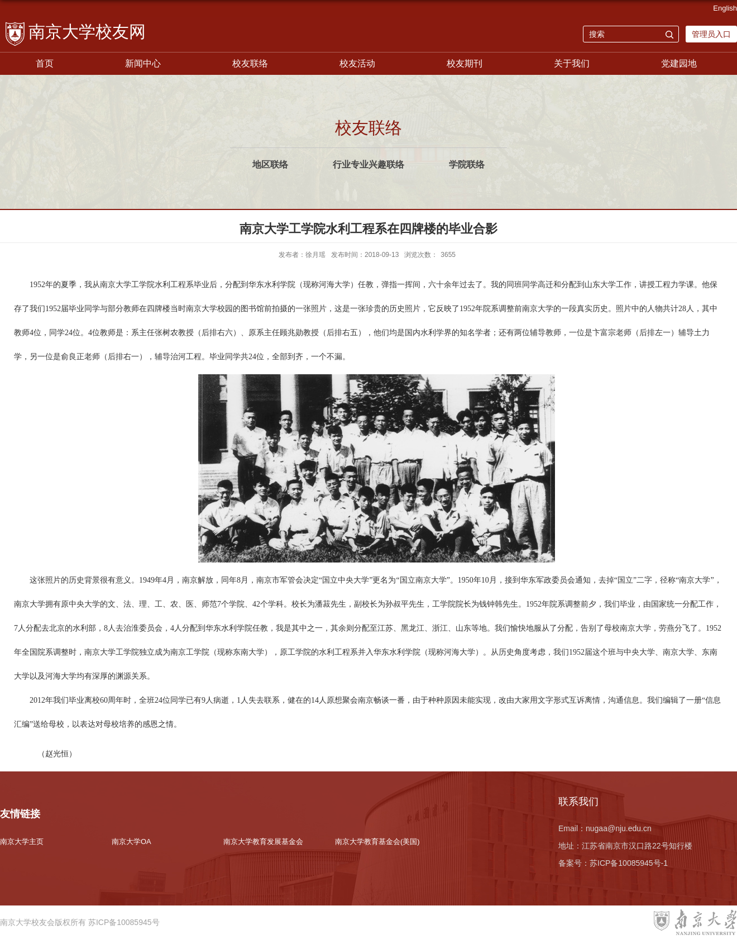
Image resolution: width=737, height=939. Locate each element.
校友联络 (250, 63)
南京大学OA (131, 841)
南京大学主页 (22, 841)
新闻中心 (143, 63)
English (725, 8)
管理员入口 (711, 34)
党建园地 (679, 63)
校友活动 (357, 63)
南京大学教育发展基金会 (263, 841)
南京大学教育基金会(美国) (377, 841)
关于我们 (572, 63)
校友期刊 (464, 63)
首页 (45, 63)
